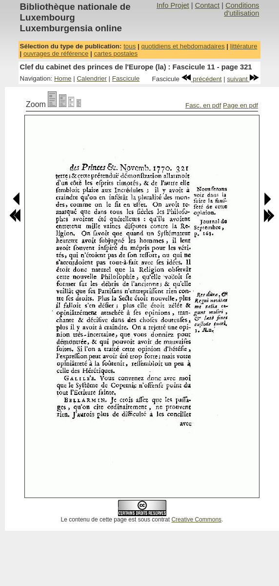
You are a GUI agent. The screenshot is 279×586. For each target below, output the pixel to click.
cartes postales (116, 53)
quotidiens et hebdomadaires (182, 46)
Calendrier (92, 78)
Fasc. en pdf (203, 105)
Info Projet (173, 5)
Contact (207, 5)
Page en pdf (240, 105)
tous (129, 46)
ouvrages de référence (55, 53)
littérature (244, 46)
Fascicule (126, 78)
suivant (243, 79)
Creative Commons (196, 519)
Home (63, 78)
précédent (201, 79)
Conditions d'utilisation (241, 9)
